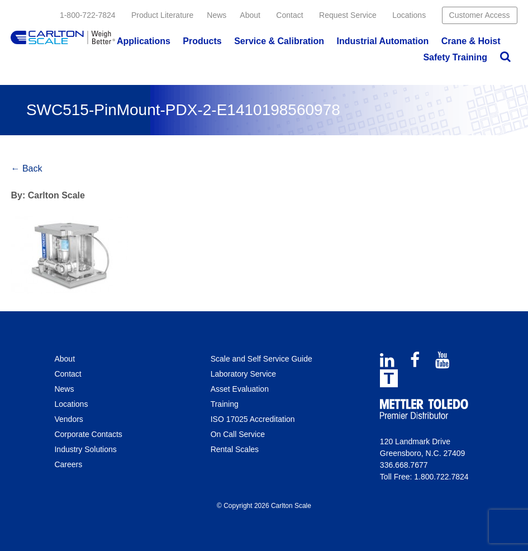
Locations (409, 15)
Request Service (348, 15)
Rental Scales (235, 449)
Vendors (68, 419)
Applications (143, 41)
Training (225, 404)
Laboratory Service (244, 373)
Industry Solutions (85, 449)
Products (202, 41)
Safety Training (455, 57)
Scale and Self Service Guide (261, 358)
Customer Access (479, 15)
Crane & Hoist (471, 41)
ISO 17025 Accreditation (253, 419)
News (216, 15)
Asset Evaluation (240, 388)
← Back (26, 168)
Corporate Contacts (88, 434)
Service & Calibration (279, 41)
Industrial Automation (383, 41)
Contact (289, 15)
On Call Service (238, 434)
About (250, 15)
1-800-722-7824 (88, 15)
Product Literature (162, 15)
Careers (68, 464)
